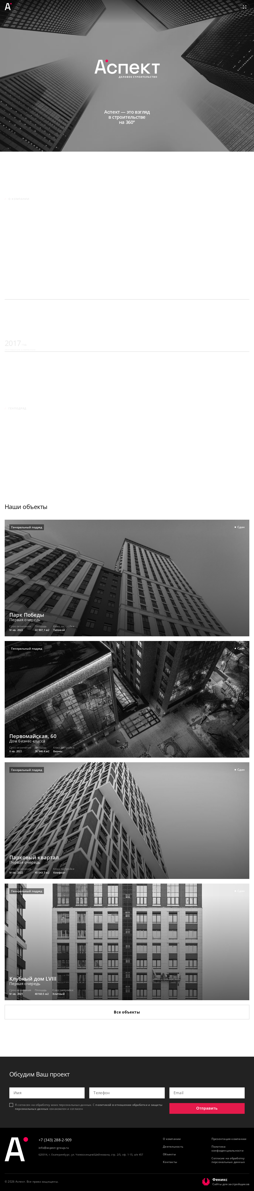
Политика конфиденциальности (227, 1149)
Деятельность (173, 1147)
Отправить (207, 1108)
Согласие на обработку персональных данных (228, 1160)
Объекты (169, 1154)
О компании (172, 1139)
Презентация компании (229, 1139)
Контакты (170, 1162)
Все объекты (127, 1012)
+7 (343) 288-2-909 (55, 1139)
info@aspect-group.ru (54, 1148)
